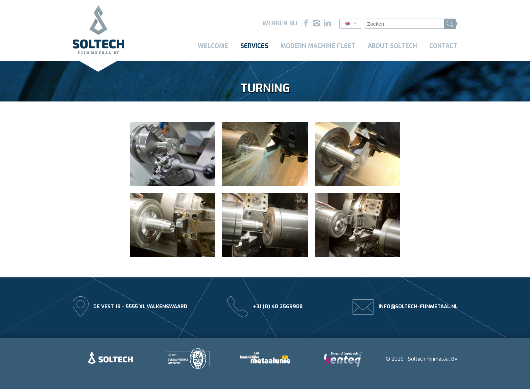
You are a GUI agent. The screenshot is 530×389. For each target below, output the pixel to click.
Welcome (213, 46)
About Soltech (392, 46)
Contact (443, 46)
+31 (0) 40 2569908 (278, 306)
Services (254, 46)
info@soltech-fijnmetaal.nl (418, 306)
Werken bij (279, 23)
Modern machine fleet (318, 46)
